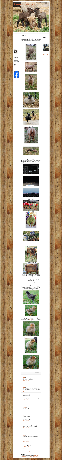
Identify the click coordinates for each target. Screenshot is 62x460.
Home (14, 33)
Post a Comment (24, 448)
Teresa (24, 377)
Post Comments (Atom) (27, 451)
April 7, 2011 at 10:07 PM (26, 399)
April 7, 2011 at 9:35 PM (26, 380)
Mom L (24, 435)
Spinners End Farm (25, 415)
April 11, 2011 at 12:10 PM (26, 446)
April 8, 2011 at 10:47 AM (26, 420)
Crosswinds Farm (25, 4)
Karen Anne (24, 407)
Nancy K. (24, 393)
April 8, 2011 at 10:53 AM (26, 427)
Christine (24, 387)
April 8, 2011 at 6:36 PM (26, 441)
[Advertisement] (16, 38)
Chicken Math (30, 319)
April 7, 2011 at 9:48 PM (26, 391)
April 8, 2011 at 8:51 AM (26, 412)
